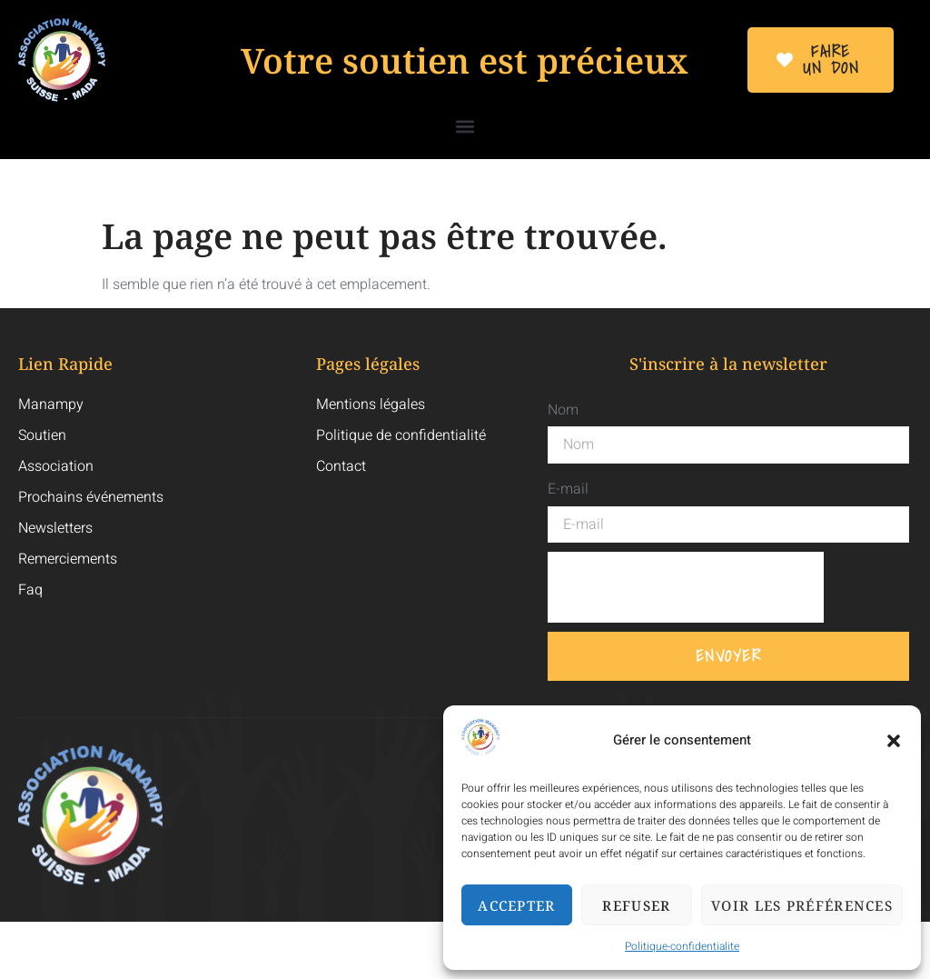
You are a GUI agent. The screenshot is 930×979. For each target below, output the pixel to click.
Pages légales (368, 364)
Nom (563, 410)
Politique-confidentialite (682, 946)
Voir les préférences (802, 905)
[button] (894, 741)
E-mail (568, 489)
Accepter (516, 905)
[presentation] (686, 587)
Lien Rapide (65, 364)
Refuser (636, 905)
